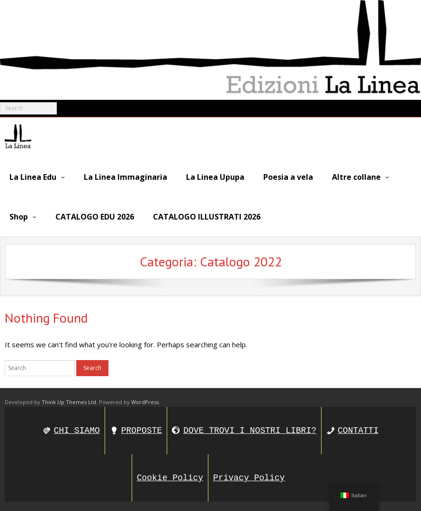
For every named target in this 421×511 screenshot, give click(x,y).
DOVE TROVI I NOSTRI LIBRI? (249, 430)
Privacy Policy (249, 478)
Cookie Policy (170, 478)
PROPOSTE (141, 430)
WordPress (145, 401)
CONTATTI (358, 430)
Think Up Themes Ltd (69, 401)
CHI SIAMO (77, 430)
